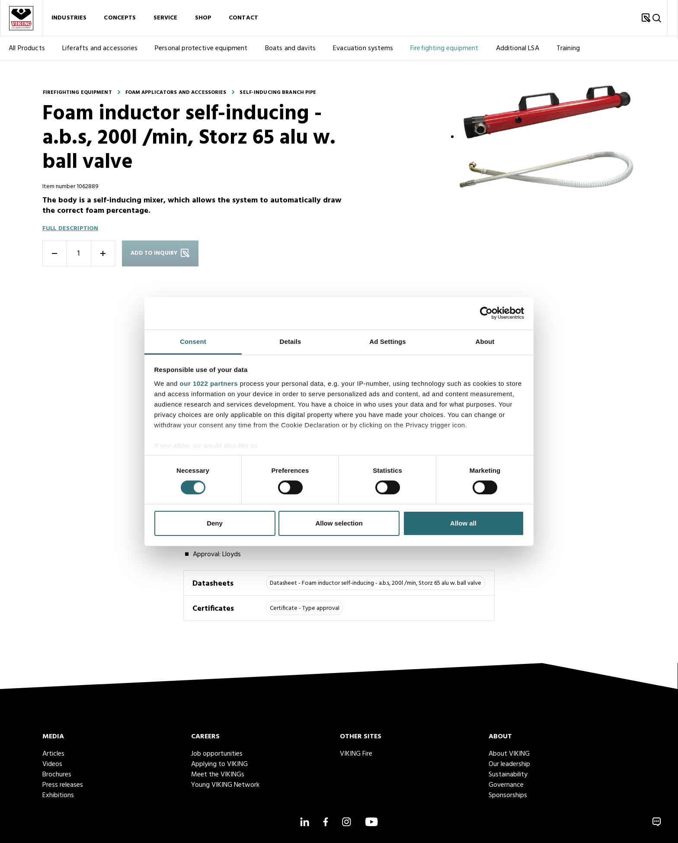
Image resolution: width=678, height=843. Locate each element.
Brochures (56, 774)
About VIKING (509, 754)
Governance (506, 785)
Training (568, 54)
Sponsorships (508, 795)
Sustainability (508, 774)
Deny (215, 523)
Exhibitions (58, 795)
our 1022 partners (209, 383)
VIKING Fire (356, 754)
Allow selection (338, 523)
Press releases (62, 785)
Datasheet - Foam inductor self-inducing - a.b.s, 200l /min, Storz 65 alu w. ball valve (375, 583)
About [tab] (485, 341)
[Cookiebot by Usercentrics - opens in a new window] (486, 313)
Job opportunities (217, 754)
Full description (70, 229)
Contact (243, 21)
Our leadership (509, 764)
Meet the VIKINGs (217, 774)
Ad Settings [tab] (387, 341)
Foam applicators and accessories (176, 92)
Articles (53, 754)
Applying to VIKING (219, 764)
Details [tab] (290, 341)
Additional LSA (517, 54)
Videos (52, 764)
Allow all (463, 523)
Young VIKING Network (225, 785)
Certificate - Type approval (304, 608)
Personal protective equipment (201, 54)
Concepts (120, 21)
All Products (27, 54)
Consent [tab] (193, 341)
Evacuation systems (363, 54)
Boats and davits (290, 54)
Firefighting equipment (444, 54)
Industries (68, 21)
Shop (203, 21)
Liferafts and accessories (100, 54)
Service (166, 21)
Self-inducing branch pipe (278, 92)
